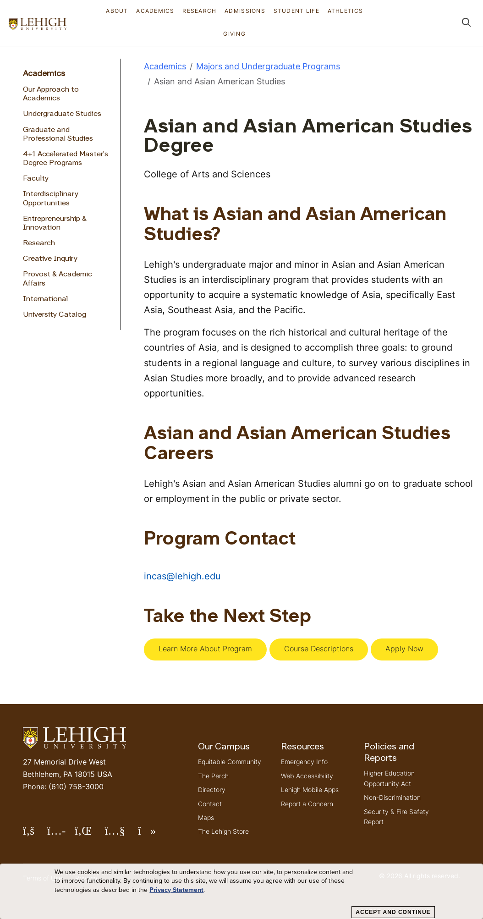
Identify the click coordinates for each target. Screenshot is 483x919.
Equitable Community (229, 761)
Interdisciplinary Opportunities (50, 199)
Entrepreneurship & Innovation (55, 223)
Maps (206, 817)
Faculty (36, 178)
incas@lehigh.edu (182, 576)
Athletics (345, 11)
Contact (210, 803)
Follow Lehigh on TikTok (153, 834)
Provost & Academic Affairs (57, 279)
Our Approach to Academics (51, 94)
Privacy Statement (176, 890)
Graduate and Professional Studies (58, 135)
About (117, 11)
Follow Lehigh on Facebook (35, 834)
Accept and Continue (393, 912)
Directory (211, 789)
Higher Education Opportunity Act (389, 778)
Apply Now (404, 649)
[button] (466, 23)
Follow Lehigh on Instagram (61, 834)
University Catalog (54, 315)
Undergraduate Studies (62, 114)
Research (199, 11)
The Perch (213, 775)
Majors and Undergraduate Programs (268, 66)
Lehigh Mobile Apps (310, 789)
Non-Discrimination (392, 797)
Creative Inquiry (50, 259)
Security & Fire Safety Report (396, 816)
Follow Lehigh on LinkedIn (90, 834)
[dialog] (241, 891)
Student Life (296, 11)
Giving (234, 34)
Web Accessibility (307, 775)
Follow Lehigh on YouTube (120, 834)
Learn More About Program (205, 649)
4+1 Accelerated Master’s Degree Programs (65, 159)
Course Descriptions (318, 649)
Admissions (245, 11)
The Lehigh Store (223, 831)
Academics (155, 11)
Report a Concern (307, 803)
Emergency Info (304, 761)
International (45, 299)
